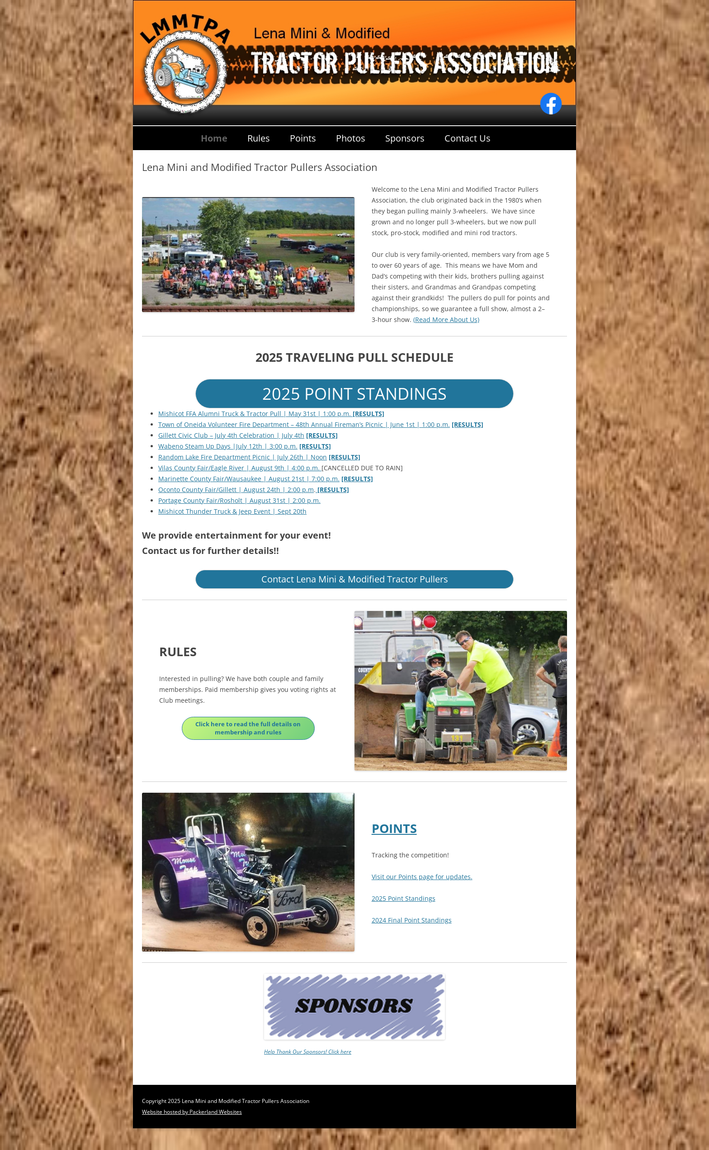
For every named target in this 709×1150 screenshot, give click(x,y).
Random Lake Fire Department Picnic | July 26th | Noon (242, 457)
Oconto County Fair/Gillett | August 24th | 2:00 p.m (236, 489)
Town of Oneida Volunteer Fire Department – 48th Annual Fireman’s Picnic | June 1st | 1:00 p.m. (304, 424)
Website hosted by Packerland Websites (192, 1112)
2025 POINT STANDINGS (354, 394)
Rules (258, 138)
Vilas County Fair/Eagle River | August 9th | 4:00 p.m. (239, 468)
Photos (350, 138)
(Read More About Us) (446, 319)
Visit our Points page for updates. (422, 876)
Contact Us (467, 138)
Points (303, 138)
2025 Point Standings (403, 898)
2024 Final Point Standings (412, 920)
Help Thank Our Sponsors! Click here (307, 1051)
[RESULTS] (322, 435)
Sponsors (405, 138)
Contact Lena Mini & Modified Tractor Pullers (354, 579)
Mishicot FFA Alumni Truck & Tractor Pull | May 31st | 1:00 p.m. (255, 413)
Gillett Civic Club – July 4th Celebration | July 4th (231, 435)
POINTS (394, 828)
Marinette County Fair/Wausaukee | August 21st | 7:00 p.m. (249, 478)
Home (214, 138)
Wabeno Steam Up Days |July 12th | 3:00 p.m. (228, 446)
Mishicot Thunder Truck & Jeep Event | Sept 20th (232, 511)
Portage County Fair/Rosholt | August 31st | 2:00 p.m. (239, 500)
